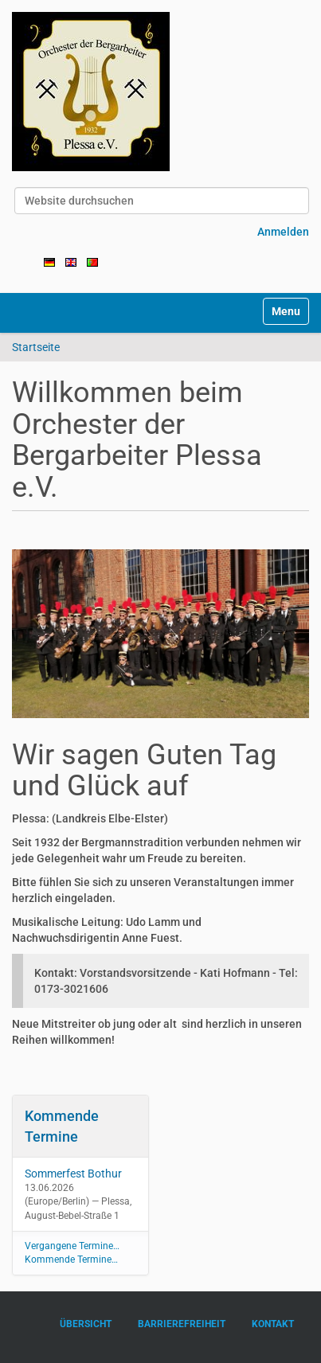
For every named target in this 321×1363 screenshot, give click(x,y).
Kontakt (273, 1324)
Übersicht (86, 1324)
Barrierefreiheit (181, 1324)
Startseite (36, 347)
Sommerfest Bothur (73, 1173)
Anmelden (283, 231)
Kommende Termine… (71, 1259)
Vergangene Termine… (72, 1246)
